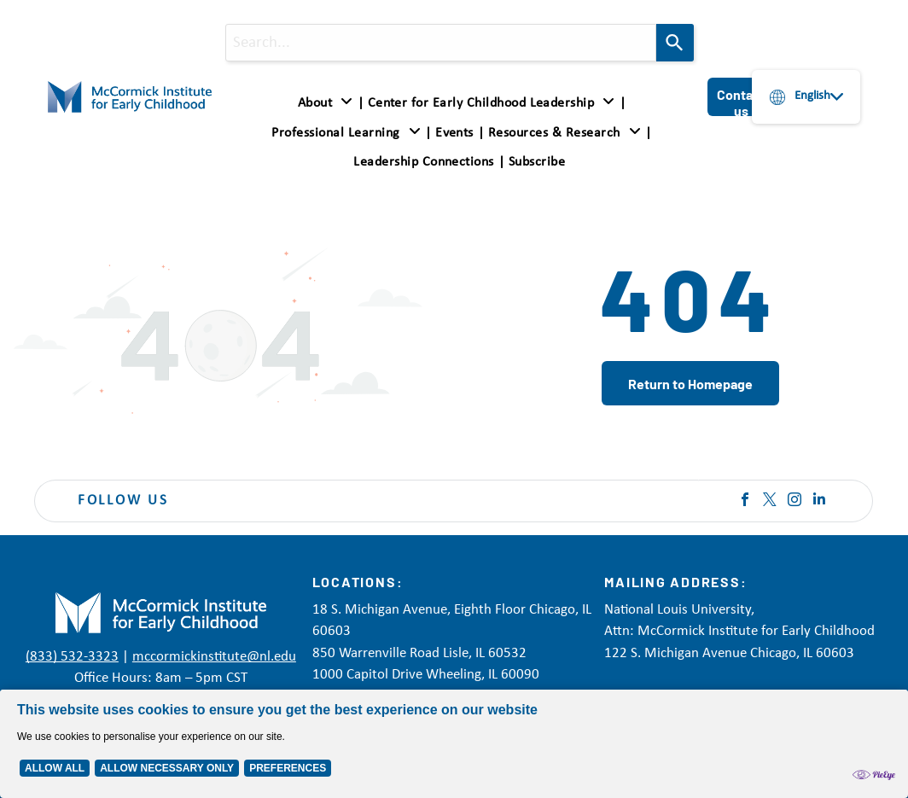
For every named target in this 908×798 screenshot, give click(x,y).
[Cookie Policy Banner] (454, 744)
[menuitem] (329, 103)
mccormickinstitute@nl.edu (214, 656)
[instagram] (794, 501)
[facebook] (745, 501)
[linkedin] (819, 501)
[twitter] (770, 501)
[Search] (675, 42)
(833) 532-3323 (72, 656)
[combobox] (440, 42)
